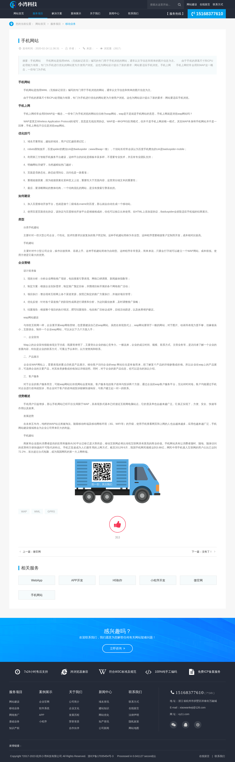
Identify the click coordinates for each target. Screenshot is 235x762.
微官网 (198, 580)
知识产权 (14, 728)
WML (37, 511)
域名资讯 (104, 701)
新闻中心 (114, 13)
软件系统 (44, 708)
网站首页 (19, 13)
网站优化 (104, 714)
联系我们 (133, 13)
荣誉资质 (74, 721)
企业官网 (44, 701)
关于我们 (95, 13)
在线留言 (205, 4)
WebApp (36, 580)
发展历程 (74, 714)
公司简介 (74, 701)
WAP (24, 511)
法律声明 (134, 714)
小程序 (43, 721)
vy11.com (183, 714)
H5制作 (117, 580)
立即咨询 (117, 648)
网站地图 (134, 728)
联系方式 (218, 4)
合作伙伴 (74, 728)
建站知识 (104, 708)
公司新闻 (104, 728)
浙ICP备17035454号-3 (100, 756)
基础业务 (14, 721)
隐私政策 (134, 721)
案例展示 (76, 13)
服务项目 (38, 13)
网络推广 (14, 714)
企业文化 (74, 708)
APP (41, 714)
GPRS (51, 511)
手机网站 (37, 595)
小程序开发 (158, 580)
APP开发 (77, 580)
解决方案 (57, 13)
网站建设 (192, 4)
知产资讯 (104, 721)
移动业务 (70, 23)
